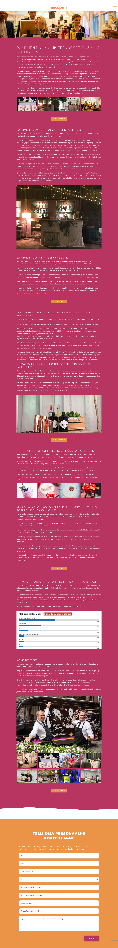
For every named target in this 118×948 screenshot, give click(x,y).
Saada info (91, 938)
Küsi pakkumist (59, 119)
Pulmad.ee (84, 606)
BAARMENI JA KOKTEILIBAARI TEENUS (32, 293)
